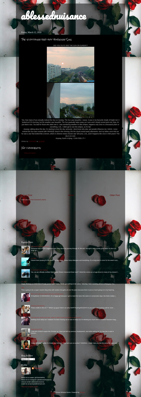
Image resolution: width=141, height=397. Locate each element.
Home (71, 195)
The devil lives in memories (40, 246)
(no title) (34, 258)
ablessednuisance (53, 15)
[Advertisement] (70, 176)
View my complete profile (29, 387)
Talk (22, 288)
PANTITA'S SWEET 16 (38, 341)
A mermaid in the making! (39, 270)
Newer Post (26, 195)
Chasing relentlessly (37, 306)
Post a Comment (30, 153)
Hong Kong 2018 (36, 329)
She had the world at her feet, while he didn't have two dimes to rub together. (56, 317)
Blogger (82, 392)
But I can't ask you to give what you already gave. (47, 294)
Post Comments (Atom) (38, 200)
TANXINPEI (38, 368)
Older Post (115, 195)
